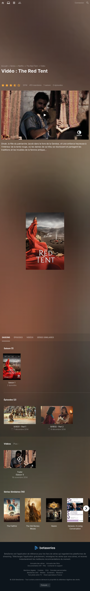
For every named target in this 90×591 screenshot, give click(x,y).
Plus (15, 443)
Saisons (6, 337)
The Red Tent (32, 66)
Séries (13, 66)
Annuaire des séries (37, 563)
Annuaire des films (53, 563)
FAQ (44, 566)
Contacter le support (55, 566)
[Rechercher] (87, 3)
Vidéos (29, 337)
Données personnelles (58, 570)
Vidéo (42, 66)
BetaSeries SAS (32, 573)
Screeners (50, 573)
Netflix (21, 66)
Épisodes (18, 337)
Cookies (40, 570)
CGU (47, 570)
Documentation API (35, 566)
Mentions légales (30, 570)
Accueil (4, 66)
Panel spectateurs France (53, 575)
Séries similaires (45, 337)
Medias (42, 573)
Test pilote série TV (35, 575)
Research (59, 573)
